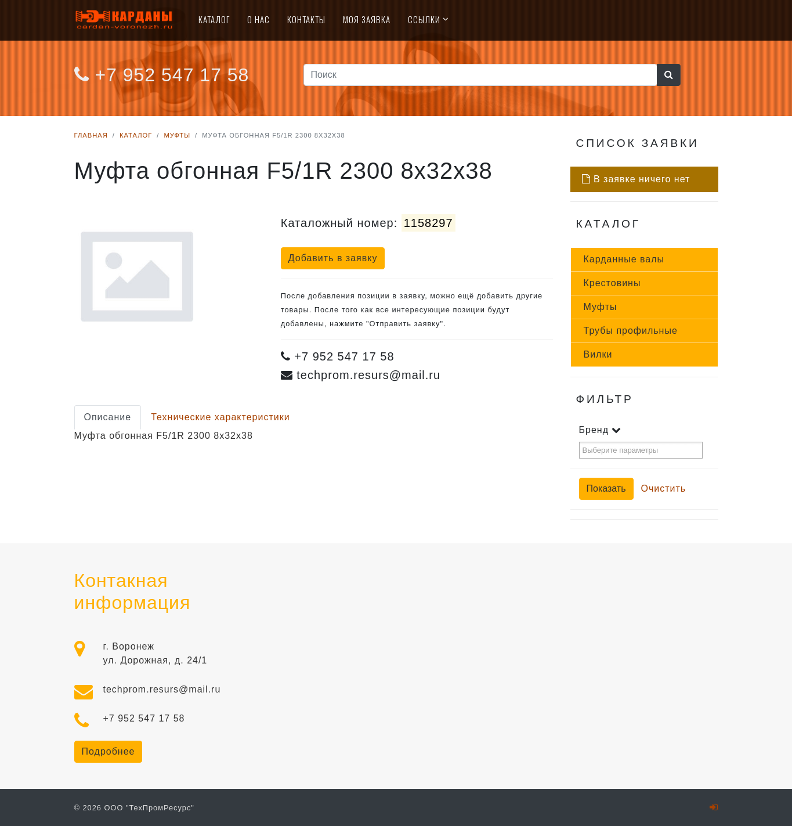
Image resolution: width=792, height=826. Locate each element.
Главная (91, 135)
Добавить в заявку (333, 258)
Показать (606, 488)
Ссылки (424, 19)
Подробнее (108, 751)
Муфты (177, 135)
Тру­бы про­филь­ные (631, 331)
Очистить (663, 488)
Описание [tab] (108, 417)
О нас (258, 19)
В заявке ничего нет (636, 179)
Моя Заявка (366, 19)
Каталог (214, 19)
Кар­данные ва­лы (624, 259)
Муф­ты (600, 307)
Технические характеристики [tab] (220, 417)
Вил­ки (598, 354)
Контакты (306, 19)
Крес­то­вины (612, 283)
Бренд (600, 430)
